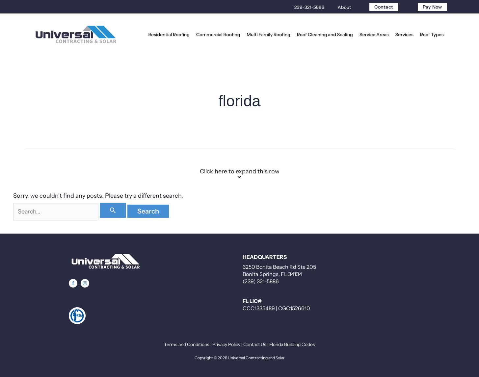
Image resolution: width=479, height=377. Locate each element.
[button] (73, 283)
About (344, 7)
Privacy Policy (226, 344)
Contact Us (254, 344)
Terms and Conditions (186, 344)
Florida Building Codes (292, 344)
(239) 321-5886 (261, 281)
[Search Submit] (114, 210)
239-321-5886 (309, 7)
